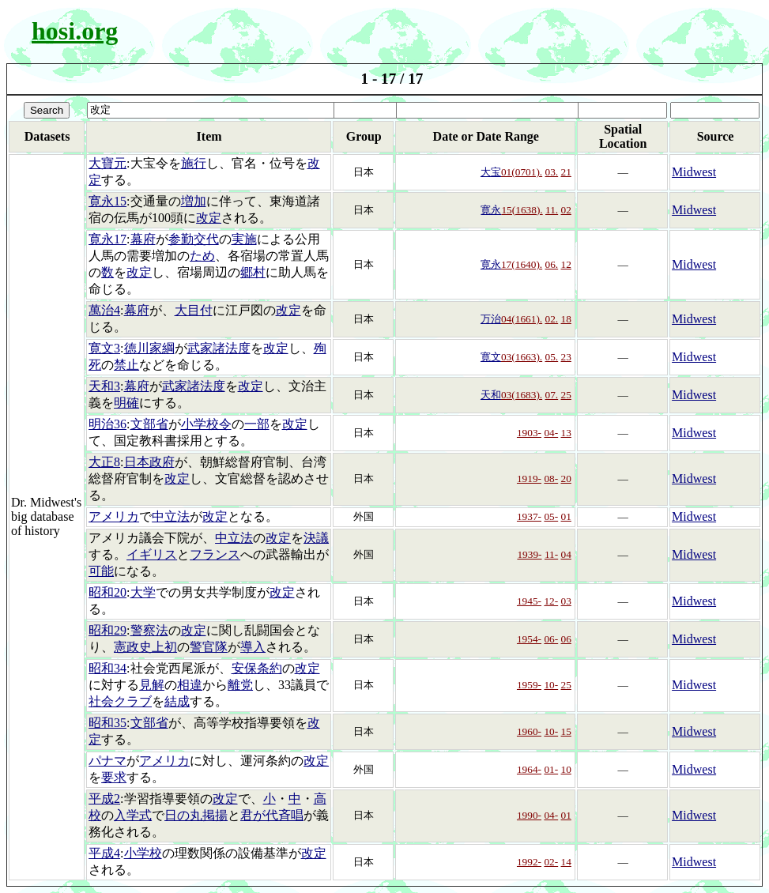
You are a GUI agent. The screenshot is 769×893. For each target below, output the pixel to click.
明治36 (107, 424)
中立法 (171, 516)
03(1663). (521, 357)
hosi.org (75, 31)
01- (551, 769)
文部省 (149, 424)
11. (551, 210)
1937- (529, 516)
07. (552, 395)
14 (566, 862)
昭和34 (107, 668)
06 (566, 639)
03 (566, 601)
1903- (529, 433)
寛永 (491, 210)
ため (202, 255)
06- (551, 639)
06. (552, 264)
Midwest (694, 172)
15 (566, 731)
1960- (529, 731)
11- (551, 554)
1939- (529, 554)
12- (551, 601)
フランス (215, 554)
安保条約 (257, 668)
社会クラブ (120, 701)
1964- (529, 769)
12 (566, 264)
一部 (257, 424)
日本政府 (149, 462)
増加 (193, 201)
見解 (151, 684)
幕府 (143, 239)
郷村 (253, 272)
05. (552, 357)
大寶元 (107, 163)
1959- (529, 685)
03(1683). (521, 395)
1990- (529, 815)
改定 (208, 217)
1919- (529, 478)
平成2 (104, 798)
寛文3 (104, 348)
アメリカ (114, 516)
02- (551, 862)
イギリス (151, 554)
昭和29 (107, 630)
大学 (143, 592)
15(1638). (521, 210)
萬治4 (104, 310)
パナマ (107, 760)
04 (566, 554)
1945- (529, 601)
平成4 (104, 853)
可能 (101, 571)
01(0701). (521, 172)
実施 (244, 239)
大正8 (104, 462)
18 (566, 319)
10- (551, 685)
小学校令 (206, 424)
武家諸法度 (219, 348)
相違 (189, 684)
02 (566, 210)
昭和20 (107, 592)
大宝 (491, 172)
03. (552, 172)
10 (566, 769)
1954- (529, 639)
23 (566, 357)
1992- (529, 862)
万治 (491, 319)
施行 (193, 163)
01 (566, 516)
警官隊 (209, 647)
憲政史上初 (145, 647)
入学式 (133, 815)
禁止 (126, 364)
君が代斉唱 (271, 815)
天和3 (104, 386)
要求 (113, 777)
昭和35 (107, 722)
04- (551, 433)
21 (566, 172)
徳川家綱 (149, 348)
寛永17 (107, 239)
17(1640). (521, 264)
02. (552, 319)
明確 (126, 402)
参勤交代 (193, 239)
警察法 (149, 630)
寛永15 (107, 201)
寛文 (491, 357)
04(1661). (521, 319)
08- (551, 478)
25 (566, 395)
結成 (177, 701)
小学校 (143, 853)
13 (566, 433)
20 (566, 478)
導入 (253, 647)
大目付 (194, 310)
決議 (316, 537)
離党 (240, 684)
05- (551, 516)
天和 (491, 395)
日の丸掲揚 (196, 815)
